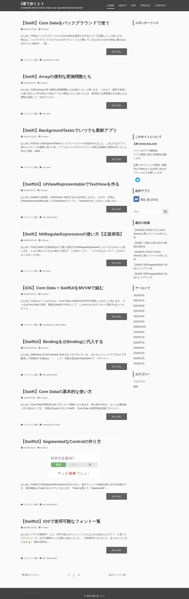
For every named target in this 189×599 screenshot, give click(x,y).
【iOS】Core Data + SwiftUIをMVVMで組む (62, 288)
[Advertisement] (150, 80)
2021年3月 (139, 321)
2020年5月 (139, 342)
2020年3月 (139, 353)
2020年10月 (139, 327)
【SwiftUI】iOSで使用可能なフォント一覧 (61, 521)
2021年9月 (139, 306)
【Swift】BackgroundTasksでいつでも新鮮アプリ (69, 130)
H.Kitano (45, 29)
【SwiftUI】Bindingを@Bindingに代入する (62, 341)
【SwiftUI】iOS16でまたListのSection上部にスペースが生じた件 (150, 234)
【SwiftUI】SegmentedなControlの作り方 (61, 441)
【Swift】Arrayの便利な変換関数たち (56, 76)
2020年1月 (139, 363)
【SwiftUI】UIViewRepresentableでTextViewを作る (70, 184)
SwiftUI (54, 217)
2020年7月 (139, 337)
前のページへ (30, 575)
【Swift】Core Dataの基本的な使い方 (56, 391)
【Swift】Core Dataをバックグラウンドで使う (65, 23)
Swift (57, 60)
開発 (36, 60)
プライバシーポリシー (31, 592)
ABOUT (123, 5)
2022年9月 (139, 295)
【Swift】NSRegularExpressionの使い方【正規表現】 (72, 234)
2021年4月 (139, 316)
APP (133, 5)
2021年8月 (139, 311)
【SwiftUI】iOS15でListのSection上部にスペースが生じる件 (150, 256)
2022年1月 (139, 300)
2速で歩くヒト (32, 4)
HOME (110, 5)
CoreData (46, 60)
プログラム (28, 60)
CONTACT (160, 5)
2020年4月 (139, 348)
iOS (52, 60)
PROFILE (145, 5)
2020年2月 (139, 358)
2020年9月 (139, 332)
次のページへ (117, 575)
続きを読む (117, 52)
